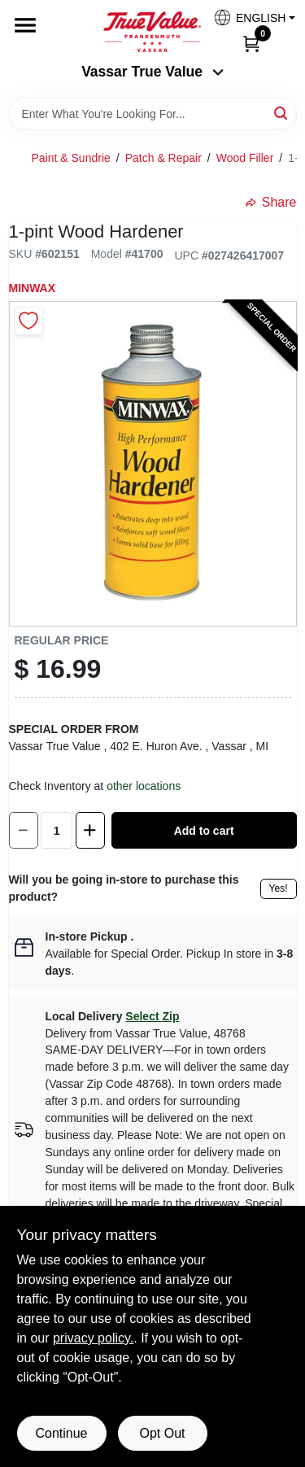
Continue (61, 1433)
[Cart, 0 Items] (251, 43)
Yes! (278, 888)
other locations (144, 785)
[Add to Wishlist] (29, 321)
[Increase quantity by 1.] (90, 830)
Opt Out (162, 1433)
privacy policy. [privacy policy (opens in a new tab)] (93, 1338)
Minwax (32, 288)
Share (271, 202)
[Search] (282, 112)
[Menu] (25, 25)
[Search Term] (153, 114)
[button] (248, 17)
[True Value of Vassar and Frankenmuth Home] (152, 31)
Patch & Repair (163, 157)
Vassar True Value (152, 71)
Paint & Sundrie (71, 157)
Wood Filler (245, 157)
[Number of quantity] (56, 830)
